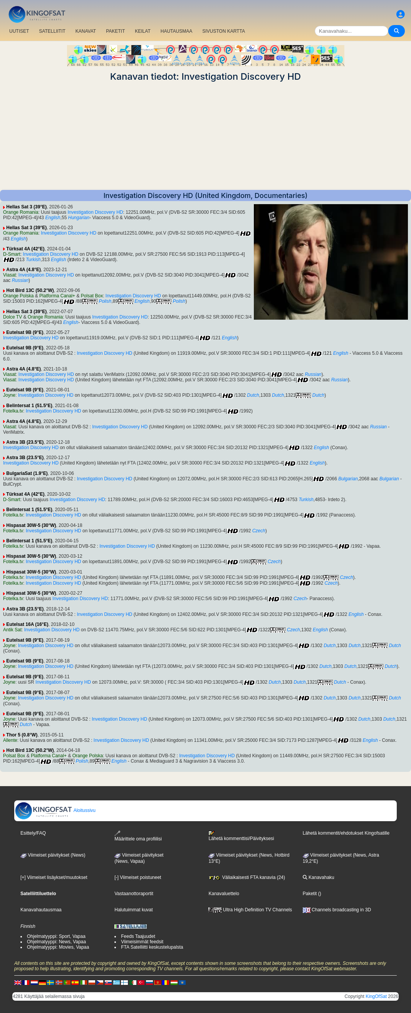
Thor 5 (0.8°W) (21, 735)
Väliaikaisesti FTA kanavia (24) (246, 877)
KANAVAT (85, 31)
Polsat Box (92, 296)
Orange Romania (20, 212)
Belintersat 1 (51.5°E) (29, 405)
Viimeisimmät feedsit (142, 941)
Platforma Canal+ (57, 296)
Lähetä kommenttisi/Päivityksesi (241, 836)
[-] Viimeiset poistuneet (137, 877)
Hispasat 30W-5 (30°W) (31, 525)
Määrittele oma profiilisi (138, 836)
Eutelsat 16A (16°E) (27, 624)
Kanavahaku (318, 877)
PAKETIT (115, 31)
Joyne (9, 395)
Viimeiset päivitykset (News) (52, 855)
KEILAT (142, 31)
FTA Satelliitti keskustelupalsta (152, 947)
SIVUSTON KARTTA (223, 31)
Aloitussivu (55, 810)
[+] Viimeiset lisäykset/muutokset (53, 877)
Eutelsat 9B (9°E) (24, 332)
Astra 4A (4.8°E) (23, 269)
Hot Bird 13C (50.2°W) (30, 290)
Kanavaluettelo (223, 893)
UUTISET (19, 31)
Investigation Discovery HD (95, 212)
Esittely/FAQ (33, 833)
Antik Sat (12, 629)
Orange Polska (18, 296)
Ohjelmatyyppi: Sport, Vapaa (56, 936)
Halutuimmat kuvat (133, 909)
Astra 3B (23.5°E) (25, 442)
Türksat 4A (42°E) (25, 249)
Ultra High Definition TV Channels (250, 909)
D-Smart (11, 254)
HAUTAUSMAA (176, 31)
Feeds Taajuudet (138, 936)
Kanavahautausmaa (41, 909)
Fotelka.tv (13, 411)
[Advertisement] (205, 136)
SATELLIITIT (52, 31)
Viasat (9, 275)
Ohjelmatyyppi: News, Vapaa (56, 941)
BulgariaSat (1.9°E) (27, 473)
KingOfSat (376, 996)
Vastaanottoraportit (133, 893)
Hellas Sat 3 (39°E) (26, 207)
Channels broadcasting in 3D (337, 909)
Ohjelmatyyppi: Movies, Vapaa (58, 947)
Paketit (310, 893)
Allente (10, 740)
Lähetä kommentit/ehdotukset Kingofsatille (346, 833)
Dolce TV (12, 317)
